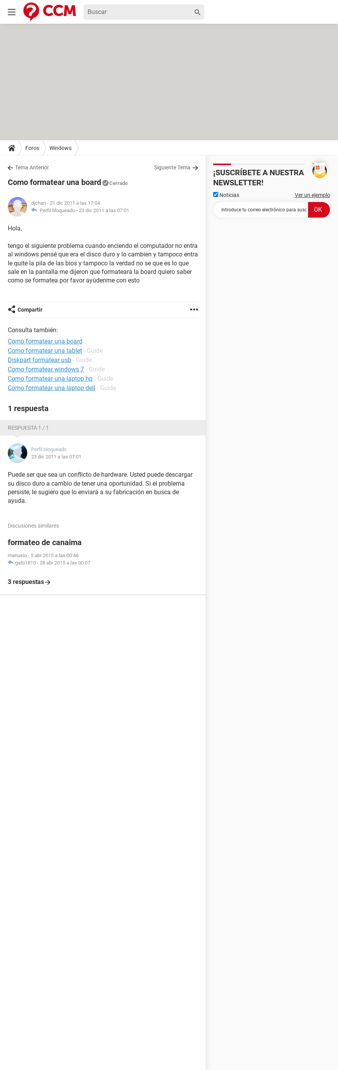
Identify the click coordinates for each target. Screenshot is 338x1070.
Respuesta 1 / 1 (28, 428)
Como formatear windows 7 (46, 369)
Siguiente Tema (172, 167)
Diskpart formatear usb (39, 360)
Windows (60, 148)
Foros (32, 148)
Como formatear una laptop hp (50, 378)
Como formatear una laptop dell (51, 388)
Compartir (30, 310)
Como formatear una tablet (45, 350)
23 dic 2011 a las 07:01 (104, 210)
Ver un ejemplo (312, 195)
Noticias (226, 195)
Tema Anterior (32, 167)
